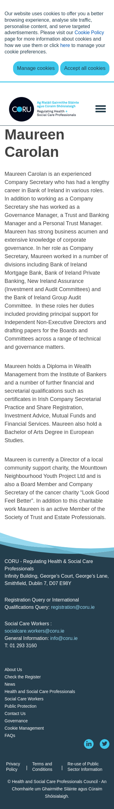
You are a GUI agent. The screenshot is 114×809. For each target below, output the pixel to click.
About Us (13, 669)
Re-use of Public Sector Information (84, 766)
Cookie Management (24, 728)
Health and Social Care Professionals (40, 691)
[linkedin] (89, 744)
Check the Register (23, 676)
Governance (16, 720)
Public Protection (20, 706)
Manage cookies (36, 68)
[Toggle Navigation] (100, 108)
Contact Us (15, 713)
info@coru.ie (64, 638)
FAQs (10, 735)
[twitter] (104, 744)
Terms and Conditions (42, 766)
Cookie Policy (89, 32)
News (10, 684)
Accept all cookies (84, 68)
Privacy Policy (13, 766)
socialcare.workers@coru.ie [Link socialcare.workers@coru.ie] (34, 631)
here (65, 45)
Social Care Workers (24, 698)
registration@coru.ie (73, 607)
